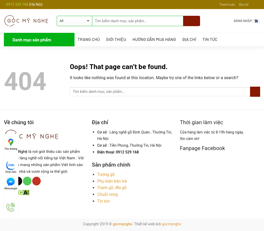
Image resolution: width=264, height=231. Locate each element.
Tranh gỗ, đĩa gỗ (112, 187)
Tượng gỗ (106, 174)
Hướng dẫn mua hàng (154, 39)
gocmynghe (122, 224)
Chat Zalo (10, 167)
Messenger (10, 183)
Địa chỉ (243, 4)
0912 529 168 (17, 4)
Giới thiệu (116, 39)
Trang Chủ (89, 39)
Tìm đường (10, 144)
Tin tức (209, 39)
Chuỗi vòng (107, 194)
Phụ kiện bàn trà (112, 181)
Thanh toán (227, 4)
